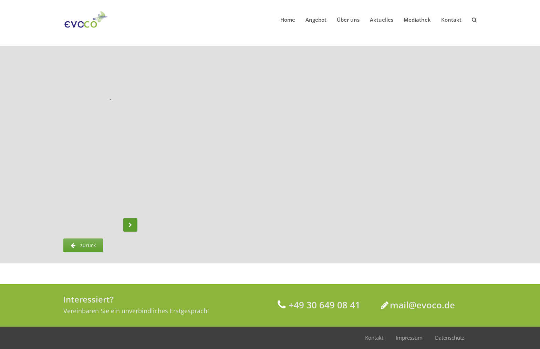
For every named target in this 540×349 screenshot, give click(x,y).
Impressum (409, 337)
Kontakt (374, 337)
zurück (83, 245)
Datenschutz (449, 337)
